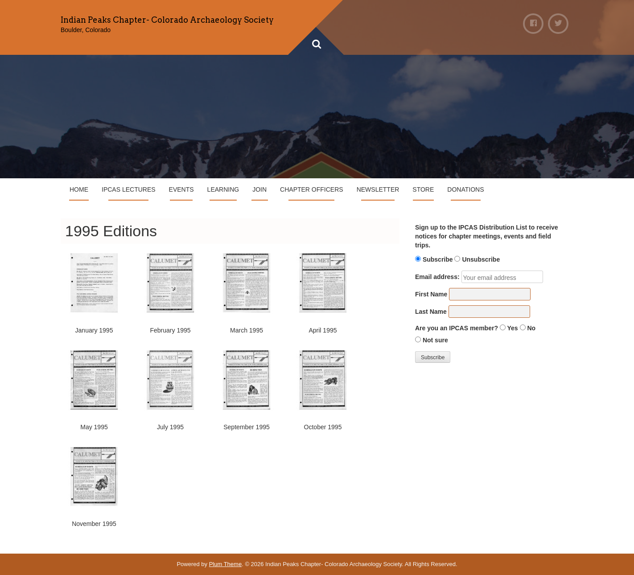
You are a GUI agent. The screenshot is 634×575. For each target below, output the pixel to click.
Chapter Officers (311, 189)
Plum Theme (225, 564)
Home (79, 189)
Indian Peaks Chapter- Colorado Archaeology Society (167, 20)
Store (423, 189)
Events (181, 189)
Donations (465, 189)
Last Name (431, 311)
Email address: (437, 276)
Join (259, 189)
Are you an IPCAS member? (456, 328)
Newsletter (378, 189)
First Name (431, 294)
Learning (223, 189)
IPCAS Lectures (129, 189)
